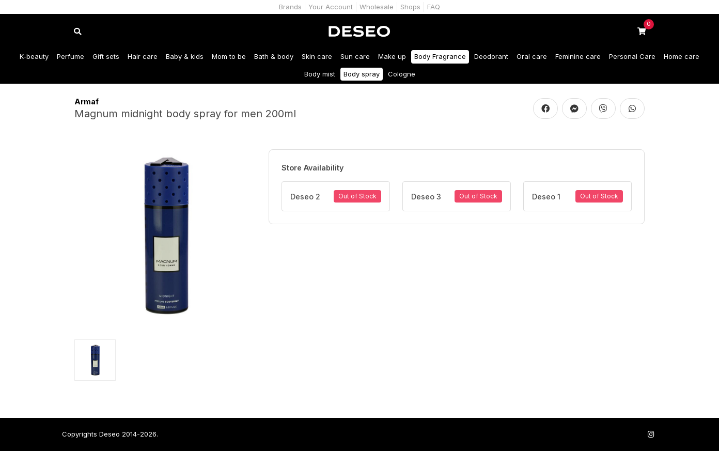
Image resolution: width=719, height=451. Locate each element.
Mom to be (229, 56)
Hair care (143, 56)
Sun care (355, 56)
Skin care (317, 56)
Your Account (330, 7)
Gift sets (105, 56)
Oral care (532, 56)
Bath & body (273, 56)
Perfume (70, 56)
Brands (290, 7)
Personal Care (632, 56)
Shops (410, 7)
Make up (392, 56)
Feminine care (578, 56)
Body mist (319, 74)
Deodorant (491, 56)
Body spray (361, 74)
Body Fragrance (440, 56)
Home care (681, 56)
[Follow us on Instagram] (651, 434)
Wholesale (376, 7)
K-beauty (34, 56)
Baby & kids (185, 56)
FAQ (433, 7)
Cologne (401, 74)
